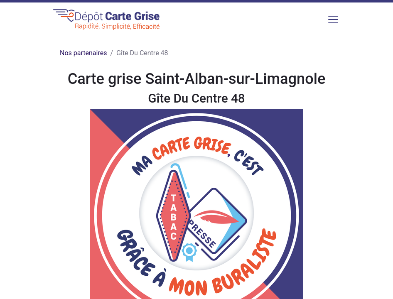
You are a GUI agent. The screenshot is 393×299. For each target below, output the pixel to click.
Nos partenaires (83, 53)
